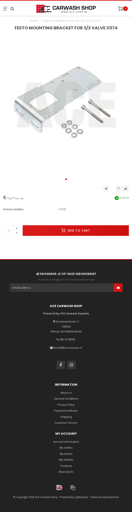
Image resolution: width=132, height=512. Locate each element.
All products (66, 472)
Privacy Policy (66, 405)
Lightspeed (81, 497)
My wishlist (66, 459)
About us (66, 393)
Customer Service (66, 423)
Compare (66, 466)
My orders (66, 447)
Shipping (66, 417)
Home (34, 20)
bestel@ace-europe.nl (67, 348)
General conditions (66, 398)
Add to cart (75, 230)
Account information (66, 442)
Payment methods (66, 410)
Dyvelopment (111, 497)
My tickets (66, 454)
